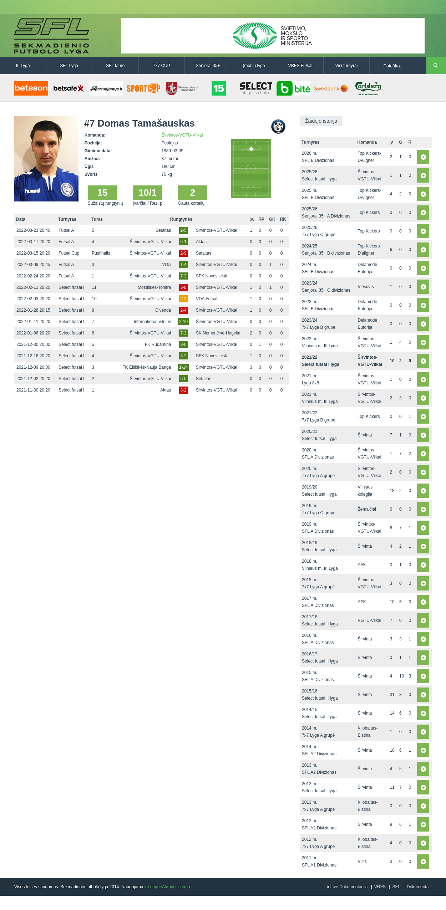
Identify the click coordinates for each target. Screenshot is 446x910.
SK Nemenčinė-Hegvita (218, 333)
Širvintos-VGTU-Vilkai (182, 135)
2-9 (183, 253)
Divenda (163, 310)
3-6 (183, 344)
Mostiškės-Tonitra (154, 287)
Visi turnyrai (346, 65)
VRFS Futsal (300, 65)
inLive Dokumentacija (347, 886)
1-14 (183, 367)
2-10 (183, 321)
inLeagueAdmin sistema (167, 886)
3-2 (183, 355)
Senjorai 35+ (208, 65)
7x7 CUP (161, 65)
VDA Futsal (206, 298)
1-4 (183, 264)
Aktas (201, 241)
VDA (166, 264)
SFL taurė (115, 65)
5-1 (183, 241)
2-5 (183, 230)
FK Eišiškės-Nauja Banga (146, 367)
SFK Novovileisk (211, 275)
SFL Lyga (69, 65)
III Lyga (23, 65)
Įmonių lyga (254, 65)
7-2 (183, 275)
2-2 (183, 298)
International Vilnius (152, 321)
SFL (396, 886)
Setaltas (163, 230)
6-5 (183, 378)
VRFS (380, 886)
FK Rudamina (158, 344)
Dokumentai (418, 886)
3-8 (183, 287)
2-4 (183, 310)
